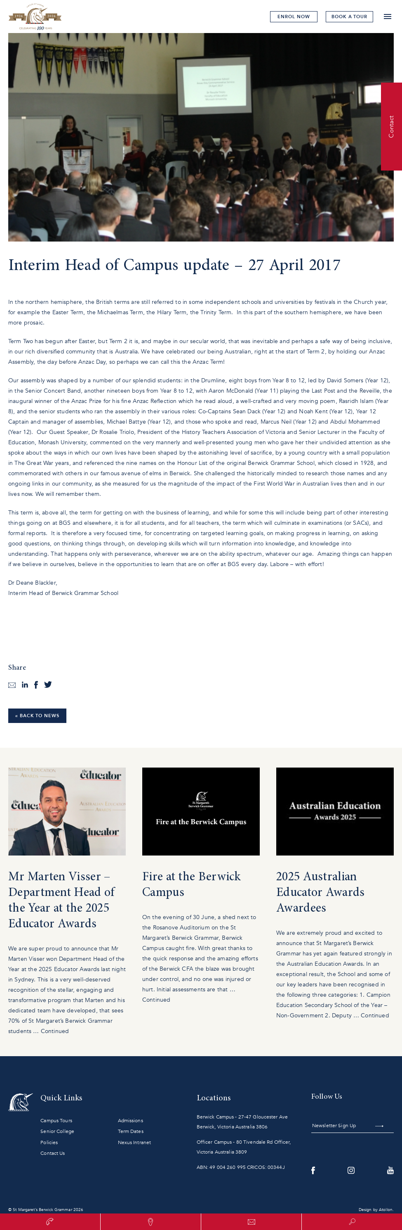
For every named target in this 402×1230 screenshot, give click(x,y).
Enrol (293, 17)
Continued (55, 1031)
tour (349, 17)
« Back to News (37, 716)
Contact (391, 126)
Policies (49, 1142)
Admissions (130, 1120)
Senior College (57, 1131)
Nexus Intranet (134, 1142)
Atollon (386, 1210)
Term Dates (130, 1131)
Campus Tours (56, 1120)
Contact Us (52, 1153)
